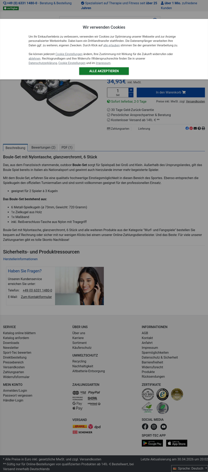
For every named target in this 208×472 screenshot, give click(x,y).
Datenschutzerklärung (43, 63)
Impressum (103, 63)
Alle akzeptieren (104, 71)
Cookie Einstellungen (69, 54)
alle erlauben (111, 45)
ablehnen (35, 58)
